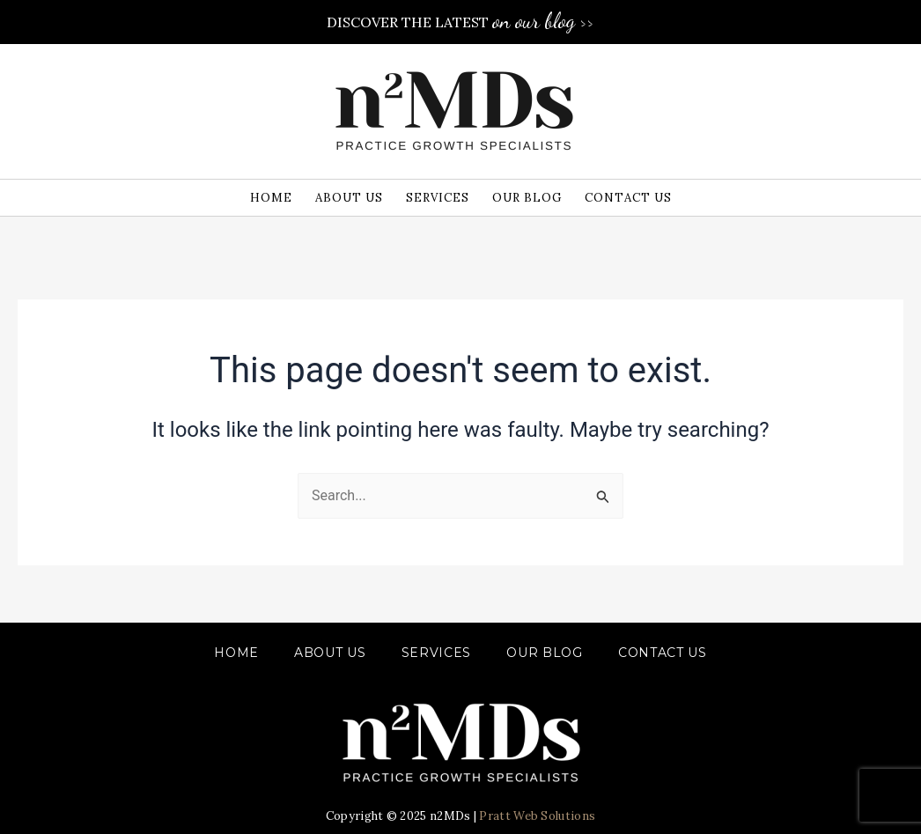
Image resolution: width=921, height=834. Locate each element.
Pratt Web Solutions (537, 815)
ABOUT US (330, 653)
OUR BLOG (544, 653)
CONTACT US (662, 653)
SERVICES (437, 653)
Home (236, 653)
